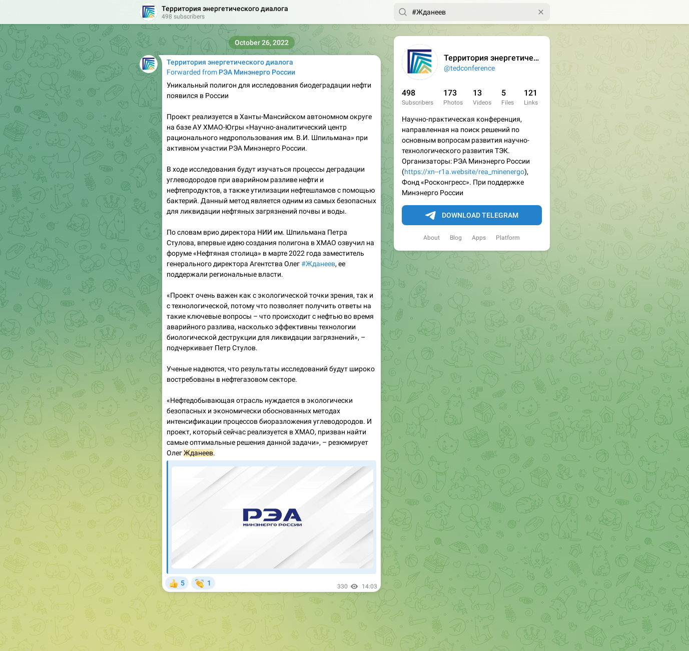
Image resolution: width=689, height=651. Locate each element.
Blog (456, 237)
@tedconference (469, 68)
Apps (479, 237)
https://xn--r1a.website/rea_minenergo (464, 172)
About (431, 237)
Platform (508, 237)
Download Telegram (471, 215)
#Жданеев (318, 264)
